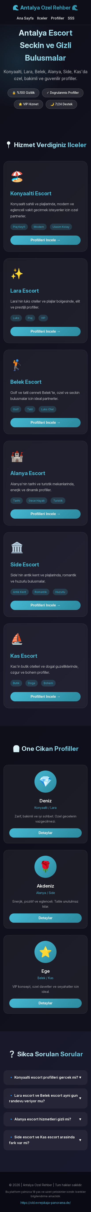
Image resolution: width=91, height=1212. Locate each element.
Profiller (57, 18)
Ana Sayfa (25, 18)
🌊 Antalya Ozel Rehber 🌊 (45, 7)
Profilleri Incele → (45, 240)
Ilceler (42, 18)
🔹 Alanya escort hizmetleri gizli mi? (45, 1119)
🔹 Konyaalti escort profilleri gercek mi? (45, 1077)
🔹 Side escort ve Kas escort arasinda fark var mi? (45, 1140)
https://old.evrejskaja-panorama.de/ (46, 1202)
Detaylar (45, 833)
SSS (71, 18)
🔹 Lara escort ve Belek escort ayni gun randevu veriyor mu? (45, 1098)
